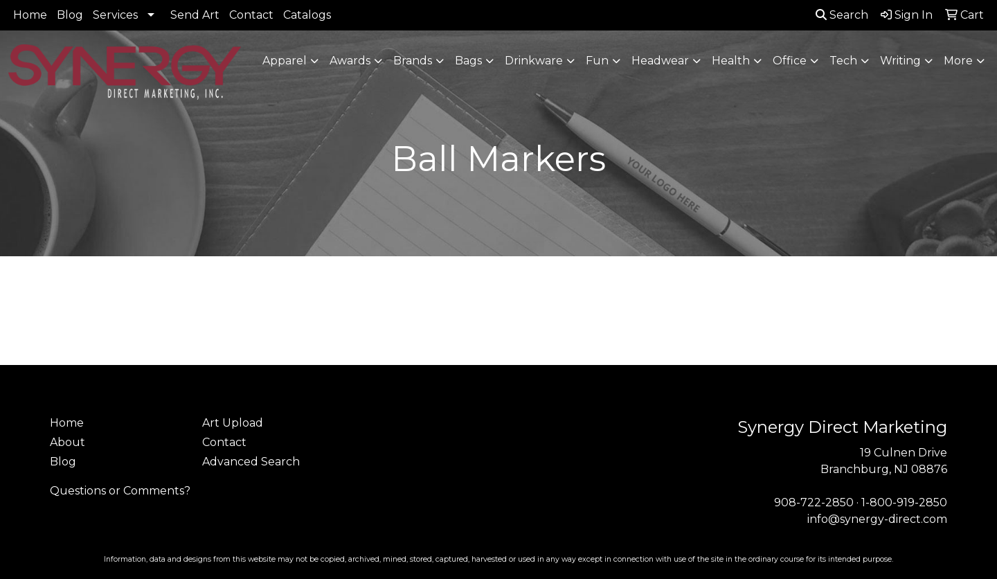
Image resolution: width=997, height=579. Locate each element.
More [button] (958, 60)
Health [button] (731, 60)
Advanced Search (251, 461)
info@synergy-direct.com (877, 519)
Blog (70, 14)
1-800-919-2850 (904, 502)
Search (842, 14)
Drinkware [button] (534, 60)
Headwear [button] (660, 60)
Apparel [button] (284, 60)
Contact (251, 14)
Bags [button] (468, 60)
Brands (412, 60)
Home (30, 14)
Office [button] (790, 60)
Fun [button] (597, 60)
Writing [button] (900, 60)
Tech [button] (843, 60)
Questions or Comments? (120, 490)
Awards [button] (350, 60)
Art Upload (232, 422)
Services (115, 14)
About (67, 442)
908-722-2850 (814, 502)
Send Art (194, 14)
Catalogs (307, 14)
